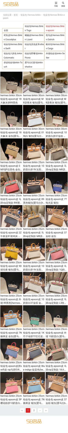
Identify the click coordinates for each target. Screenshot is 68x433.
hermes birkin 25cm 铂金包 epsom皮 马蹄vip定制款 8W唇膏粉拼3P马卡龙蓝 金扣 (11, 202)
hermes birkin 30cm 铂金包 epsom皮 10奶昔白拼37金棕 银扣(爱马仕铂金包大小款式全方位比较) (56, 136)
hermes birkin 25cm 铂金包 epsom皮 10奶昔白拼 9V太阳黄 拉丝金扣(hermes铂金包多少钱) (34, 269)
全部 (6, 30)
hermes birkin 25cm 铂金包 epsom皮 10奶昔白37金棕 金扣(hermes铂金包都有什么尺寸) (34, 303)
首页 (16, 15)
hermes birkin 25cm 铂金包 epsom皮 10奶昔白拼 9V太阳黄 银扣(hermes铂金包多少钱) (34, 169)
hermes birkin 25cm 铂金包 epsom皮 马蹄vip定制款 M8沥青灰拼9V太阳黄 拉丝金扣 (34, 236)
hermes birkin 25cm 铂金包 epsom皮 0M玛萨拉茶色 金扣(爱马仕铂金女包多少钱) (11, 169)
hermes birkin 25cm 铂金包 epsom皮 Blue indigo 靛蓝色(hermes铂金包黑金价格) (34, 369)
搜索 (63, 6)
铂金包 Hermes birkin (31, 15)
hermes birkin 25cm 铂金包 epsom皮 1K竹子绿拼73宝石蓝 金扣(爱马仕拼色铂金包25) (34, 336)
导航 (56, 6)
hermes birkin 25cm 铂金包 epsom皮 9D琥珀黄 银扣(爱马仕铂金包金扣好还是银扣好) (11, 269)
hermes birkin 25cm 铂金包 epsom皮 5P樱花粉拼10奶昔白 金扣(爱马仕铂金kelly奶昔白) (11, 403)
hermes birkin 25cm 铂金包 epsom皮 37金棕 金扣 (56, 233)
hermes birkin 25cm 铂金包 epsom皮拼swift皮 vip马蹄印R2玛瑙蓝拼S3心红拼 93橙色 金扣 (11, 369)
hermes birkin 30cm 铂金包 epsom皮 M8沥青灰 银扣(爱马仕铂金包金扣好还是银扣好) (34, 102)
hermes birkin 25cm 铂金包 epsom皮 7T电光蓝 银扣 (56, 199)
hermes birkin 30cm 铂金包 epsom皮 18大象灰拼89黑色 (11, 99)
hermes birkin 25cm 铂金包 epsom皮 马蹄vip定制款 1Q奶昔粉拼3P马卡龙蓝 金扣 (56, 269)
